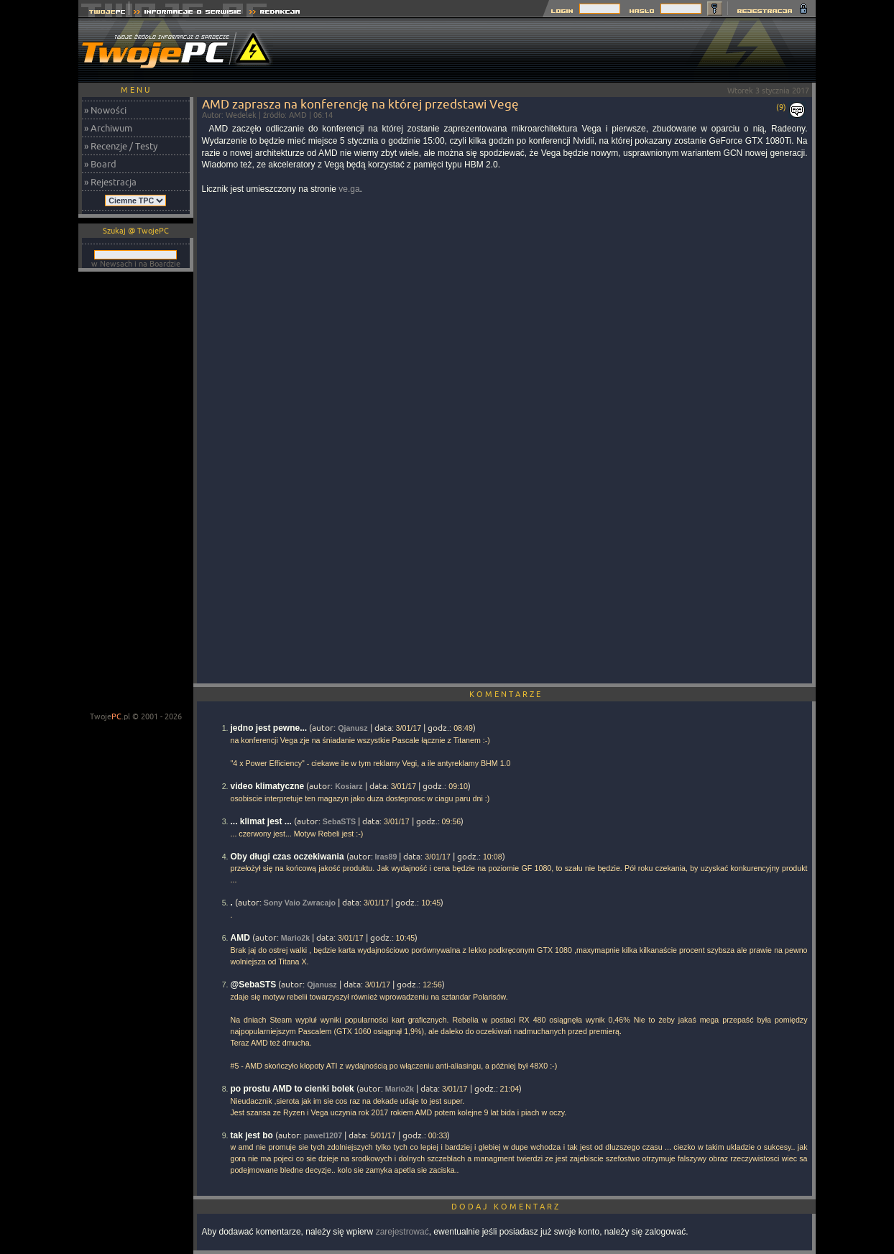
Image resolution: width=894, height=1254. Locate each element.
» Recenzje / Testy (120, 146)
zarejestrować (402, 1232)
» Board (100, 164)
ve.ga (348, 189)
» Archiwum (108, 128)
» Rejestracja (110, 182)
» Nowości (105, 110)
